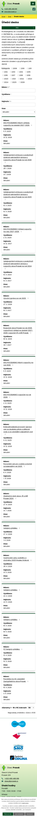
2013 (13, 72)
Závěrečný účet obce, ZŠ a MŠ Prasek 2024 (15, 497)
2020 (6, 79)
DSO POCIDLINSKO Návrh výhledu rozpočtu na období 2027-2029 (18, 124)
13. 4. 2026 (7, 655)
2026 (23, 82)
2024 (6, 82)
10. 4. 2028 (7, 211)
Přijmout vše (7, 814)
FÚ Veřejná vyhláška (13, 649)
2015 (28, 72)
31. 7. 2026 (7, 510)
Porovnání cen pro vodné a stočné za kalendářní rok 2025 (17, 465)
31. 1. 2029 (7, 174)
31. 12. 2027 (7, 243)
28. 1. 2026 (7, 168)
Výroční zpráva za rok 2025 (16, 298)
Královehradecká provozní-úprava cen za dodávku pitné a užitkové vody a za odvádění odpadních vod (18, 430)
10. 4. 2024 (7, 275)
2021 (14, 79)
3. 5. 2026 (7, 693)
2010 (22, 68)
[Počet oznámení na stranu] (31, 707)
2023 (30, 79)
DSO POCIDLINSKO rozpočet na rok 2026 (17, 396)
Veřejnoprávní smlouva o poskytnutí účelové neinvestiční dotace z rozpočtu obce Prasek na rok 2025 (18, 195)
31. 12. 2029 (7, 137)
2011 (30, 68)
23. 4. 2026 (7, 596)
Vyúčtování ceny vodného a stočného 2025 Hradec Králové (17, 559)
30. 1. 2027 (7, 345)
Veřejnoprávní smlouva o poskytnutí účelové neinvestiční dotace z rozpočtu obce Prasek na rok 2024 (18, 264)
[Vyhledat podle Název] (18, 90)
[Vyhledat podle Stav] (18, 112)
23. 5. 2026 (7, 602)
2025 (14, 82)
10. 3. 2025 (7, 205)
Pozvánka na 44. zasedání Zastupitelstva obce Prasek (16, 680)
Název (5, 87)
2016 (6, 75)
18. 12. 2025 (7, 339)
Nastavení (30, 814)
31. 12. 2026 (7, 377)
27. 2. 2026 (7, 304)
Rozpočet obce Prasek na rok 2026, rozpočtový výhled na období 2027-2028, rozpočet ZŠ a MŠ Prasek (18, 330)
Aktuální (6, 143)
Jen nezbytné (19, 814)
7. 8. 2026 (7, 478)
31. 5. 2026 (7, 572)
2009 (15, 68)
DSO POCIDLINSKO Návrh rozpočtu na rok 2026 (18, 363)
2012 (6, 72)
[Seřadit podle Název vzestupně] (10, 86)
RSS (25, 28)
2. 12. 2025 (7, 237)
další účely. (25, 803)
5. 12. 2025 (7, 440)
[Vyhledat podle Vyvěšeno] (18, 98)
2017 (13, 75)
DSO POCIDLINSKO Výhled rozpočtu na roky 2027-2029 (17, 230)
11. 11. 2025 (7, 131)
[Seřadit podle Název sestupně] (10, 87)
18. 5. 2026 (7, 632)
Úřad (9, 16)
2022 (22, 79)
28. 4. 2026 (7, 566)
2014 (21, 72)
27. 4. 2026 (7, 534)
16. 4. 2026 (7, 625)
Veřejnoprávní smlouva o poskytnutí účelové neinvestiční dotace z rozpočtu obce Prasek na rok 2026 (18, 158)
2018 (21, 75)
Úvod (3, 16)
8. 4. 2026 (7, 472)
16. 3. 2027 (7, 310)
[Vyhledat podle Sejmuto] (18, 104)
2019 (28, 75)
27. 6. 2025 (7, 504)
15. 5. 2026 (7, 661)
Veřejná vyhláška (12, 528)
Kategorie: (6, 68)
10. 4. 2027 (7, 281)
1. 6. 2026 (6, 540)
